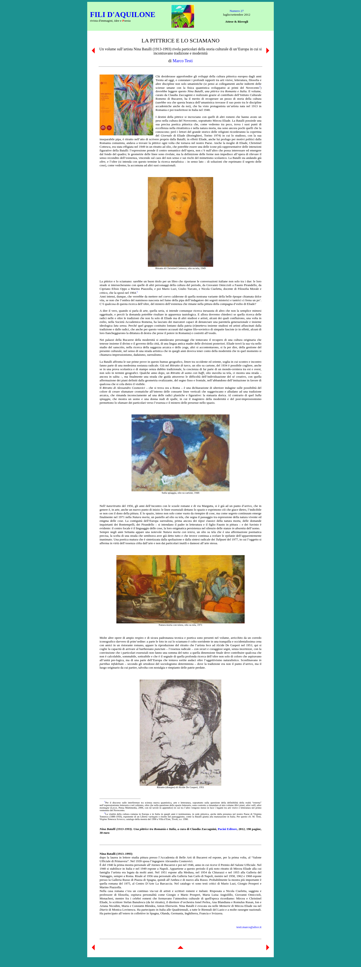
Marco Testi (183, 60)
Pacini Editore (227, 829)
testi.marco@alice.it (248, 927)
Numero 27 (237, 11)
